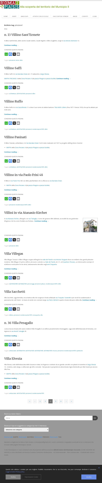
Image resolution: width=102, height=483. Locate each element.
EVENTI (14, 16)
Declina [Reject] (13, 477)
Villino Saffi (13, 68)
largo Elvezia (45, 74)
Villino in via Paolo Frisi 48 (23, 175)
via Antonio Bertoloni (70, 41)
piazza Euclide (50, 78)
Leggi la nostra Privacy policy (15, 472)
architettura (12, 93)
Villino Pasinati (15, 137)
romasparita (36, 315)
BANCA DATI (24, 16)
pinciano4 (12, 60)
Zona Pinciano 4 (26, 78)
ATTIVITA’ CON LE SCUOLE (40, 16)
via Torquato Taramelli (63, 298)
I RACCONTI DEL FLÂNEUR (60, 16)
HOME (6, 16)
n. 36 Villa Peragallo (18, 323)
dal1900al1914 (21, 351)
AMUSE (75, 16)
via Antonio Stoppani (60, 260)
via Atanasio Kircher (12, 219)
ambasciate (12, 351)
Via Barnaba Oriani (32, 143)
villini (21, 60)
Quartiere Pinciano (69, 262)
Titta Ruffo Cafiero (60, 107)
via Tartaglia (33, 219)
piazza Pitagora (40, 78)
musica (55, 351)
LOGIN (95, 16)
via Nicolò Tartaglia (18, 331)
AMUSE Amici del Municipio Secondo (67, 450)
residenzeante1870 (38, 167)
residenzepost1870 (38, 129)
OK (94, 418)
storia (17, 60)
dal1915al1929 (21, 93)
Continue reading (11, 45)
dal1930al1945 (39, 351)
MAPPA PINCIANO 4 (11, 78)
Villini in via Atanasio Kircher (25, 213)
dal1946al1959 (22, 284)
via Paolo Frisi (15, 181)
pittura (43, 284)
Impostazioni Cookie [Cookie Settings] (31, 477)
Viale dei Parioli (50, 262)
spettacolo (79, 351)
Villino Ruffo (13, 101)
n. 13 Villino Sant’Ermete (22, 35)
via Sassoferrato (21, 107)
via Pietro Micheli (52, 300)
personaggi (30, 284)
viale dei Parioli (47, 260)
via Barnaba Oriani (21, 74)
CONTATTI (85, 16)
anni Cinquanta (52, 264)
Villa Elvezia (13, 358)
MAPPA (8, 147)
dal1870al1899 (13, 284)
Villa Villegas (13, 253)
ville (41, 315)
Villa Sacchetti (14, 292)
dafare (11, 315)
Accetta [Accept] (88, 477)
